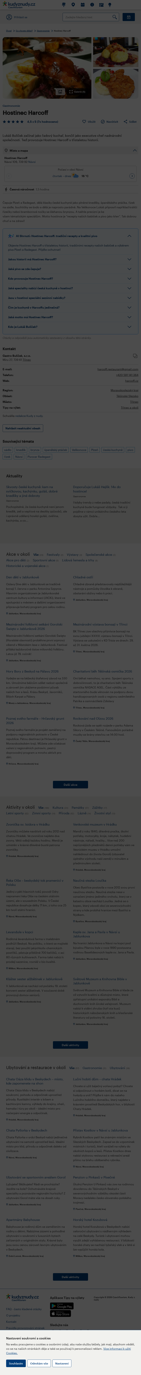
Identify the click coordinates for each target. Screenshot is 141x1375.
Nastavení (62, 1363)
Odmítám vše (39, 1363)
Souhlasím (16, 1363)
